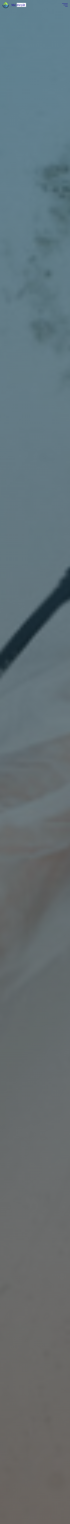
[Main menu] (65, 5)
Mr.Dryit (18, 5)
